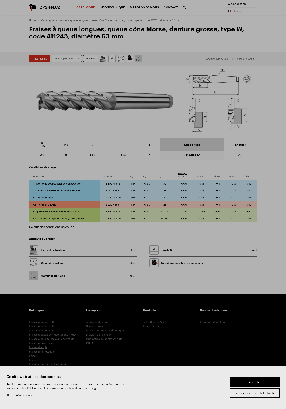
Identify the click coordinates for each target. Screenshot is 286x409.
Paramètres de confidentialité (254, 393)
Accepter (254, 382)
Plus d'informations (19, 395)
